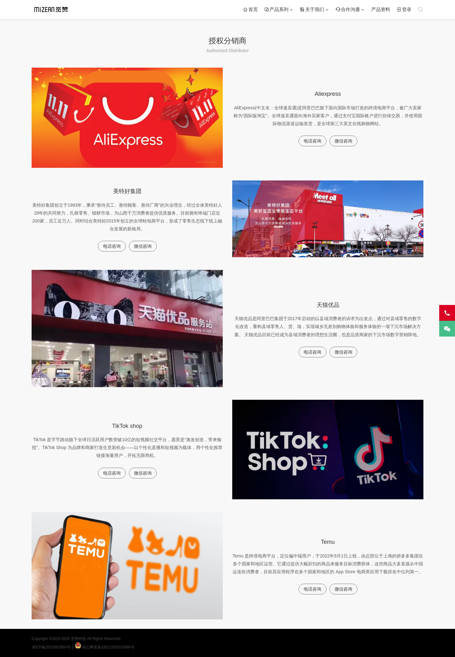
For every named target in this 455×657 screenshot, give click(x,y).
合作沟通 (348, 9)
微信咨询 (343, 140)
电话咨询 (312, 140)
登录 (404, 9)
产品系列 (276, 9)
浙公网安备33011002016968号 (105, 647)
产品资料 (380, 9)
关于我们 (312, 9)
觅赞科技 (79, 638)
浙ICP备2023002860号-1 (53, 647)
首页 (250, 9)
